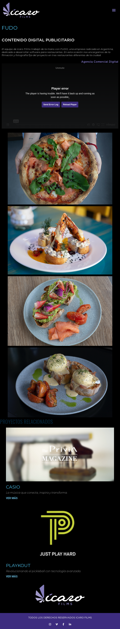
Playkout (18, 565)
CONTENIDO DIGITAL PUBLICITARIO (38, 40)
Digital (113, 62)
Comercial (101, 62)
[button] (114, 10)
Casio (13, 487)
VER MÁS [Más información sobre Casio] (12, 498)
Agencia (87, 62)
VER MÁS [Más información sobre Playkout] (12, 576)
